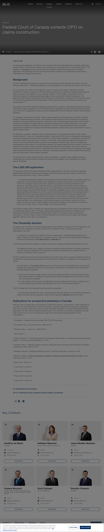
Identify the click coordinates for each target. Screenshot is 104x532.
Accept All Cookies (85, 528)
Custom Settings (73, 528)
